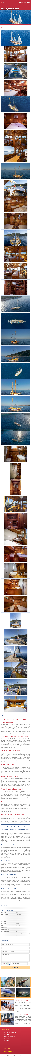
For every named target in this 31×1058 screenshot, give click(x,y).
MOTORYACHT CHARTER (9, 1036)
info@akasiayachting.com (8, 1051)
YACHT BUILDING (7, 1038)
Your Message (15, 957)
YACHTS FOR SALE (7, 1040)
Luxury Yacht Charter (22, 1000)
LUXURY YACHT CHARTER (9, 1032)
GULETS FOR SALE (7, 1045)
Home (21, 2)
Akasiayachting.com (10, 9)
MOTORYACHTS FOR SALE (9, 1043)
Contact (28, 2)
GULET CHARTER (7, 1034)
